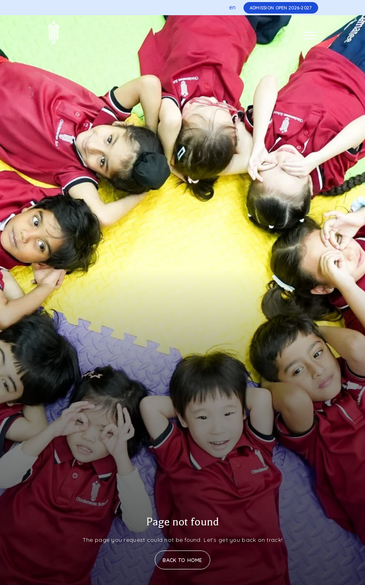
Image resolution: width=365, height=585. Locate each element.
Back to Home (182, 560)
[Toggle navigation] (310, 35)
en (232, 7)
